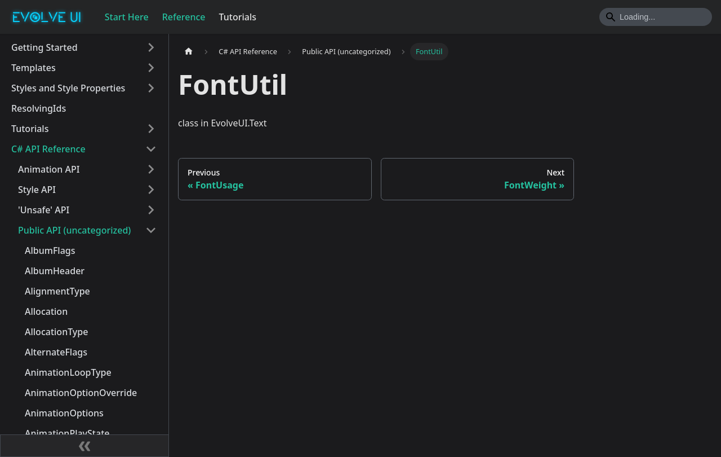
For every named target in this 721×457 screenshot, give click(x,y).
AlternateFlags (56, 352)
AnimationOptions (64, 413)
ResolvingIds (38, 108)
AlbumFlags (50, 250)
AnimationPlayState (67, 433)
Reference (184, 17)
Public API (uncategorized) (74, 230)
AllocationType (56, 332)
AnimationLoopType (68, 372)
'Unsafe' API (43, 210)
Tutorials (237, 17)
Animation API (48, 169)
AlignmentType (57, 291)
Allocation (46, 311)
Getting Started (44, 47)
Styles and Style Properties (68, 88)
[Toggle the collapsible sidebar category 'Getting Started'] (151, 47)
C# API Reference (48, 149)
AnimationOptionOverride (81, 392)
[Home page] (188, 51)
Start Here (127, 17)
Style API (37, 189)
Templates (33, 67)
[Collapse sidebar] (84, 445)
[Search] (655, 17)
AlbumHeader (54, 271)
